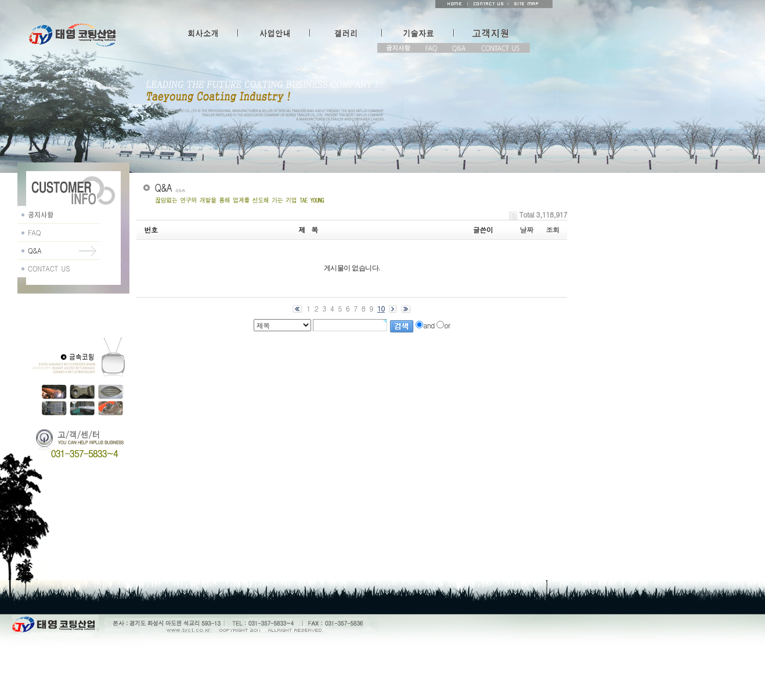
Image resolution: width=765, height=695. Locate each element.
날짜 (526, 229)
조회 (553, 229)
